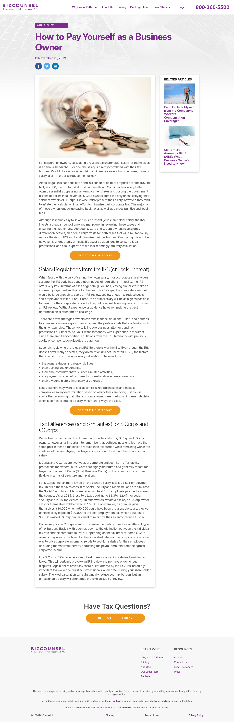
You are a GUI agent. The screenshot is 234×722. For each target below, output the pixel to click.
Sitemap (110, 715)
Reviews (145, 676)
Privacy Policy (196, 715)
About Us (107, 7)
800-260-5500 (212, 7)
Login (182, 7)
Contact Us (180, 662)
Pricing (121, 7)
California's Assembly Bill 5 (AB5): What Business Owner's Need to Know (179, 145)
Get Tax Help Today (95, 255)
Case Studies (161, 7)
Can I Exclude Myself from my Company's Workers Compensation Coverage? (179, 103)
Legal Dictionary (183, 666)
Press (177, 671)
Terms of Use (151, 715)
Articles (178, 657)
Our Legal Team (139, 7)
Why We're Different (85, 7)
